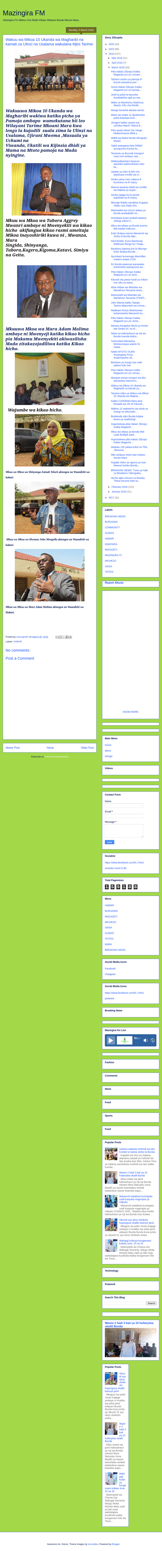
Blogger (116, 1544)
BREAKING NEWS (115, 516)
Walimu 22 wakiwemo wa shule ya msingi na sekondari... (129, 410)
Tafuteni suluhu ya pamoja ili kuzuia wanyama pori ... (126, 81)
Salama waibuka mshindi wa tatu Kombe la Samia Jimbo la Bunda (137, 1150)
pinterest (109, 998)
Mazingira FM (24, 13)
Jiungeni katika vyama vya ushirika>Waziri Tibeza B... (126, 124)
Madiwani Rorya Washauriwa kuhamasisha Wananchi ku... (128, 312)
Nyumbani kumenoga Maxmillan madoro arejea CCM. (128, 258)
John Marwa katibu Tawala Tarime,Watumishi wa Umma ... (129, 304)
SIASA (108, 566)
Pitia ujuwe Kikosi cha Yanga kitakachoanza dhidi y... (126, 132)
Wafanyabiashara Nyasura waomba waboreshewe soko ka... (127, 164)
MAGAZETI (111, 549)
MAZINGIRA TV (113, 555)
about (108, 750)
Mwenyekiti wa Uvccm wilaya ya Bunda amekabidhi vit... (128, 212)
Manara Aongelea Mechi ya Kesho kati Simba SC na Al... (129, 327)
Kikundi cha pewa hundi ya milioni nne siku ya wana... (129, 281)
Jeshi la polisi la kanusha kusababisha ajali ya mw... (126, 96)
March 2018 (118, 67)
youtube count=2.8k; (116, 868)
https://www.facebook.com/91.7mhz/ (124, 862)
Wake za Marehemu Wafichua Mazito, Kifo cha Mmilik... (127, 104)
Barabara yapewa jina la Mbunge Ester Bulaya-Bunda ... (129, 250)
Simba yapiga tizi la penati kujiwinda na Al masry (125, 196)
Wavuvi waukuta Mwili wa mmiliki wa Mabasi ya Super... (129, 189)
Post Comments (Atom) (56, 756)
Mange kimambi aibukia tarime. (128, 110)
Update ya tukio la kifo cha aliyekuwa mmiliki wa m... (126, 173)
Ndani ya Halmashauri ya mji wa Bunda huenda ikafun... (128, 335)
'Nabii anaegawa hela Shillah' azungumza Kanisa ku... (127, 147)
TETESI (109, 571)
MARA (108, 944)
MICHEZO (110, 560)
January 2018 (119, 491)
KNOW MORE (130, 711)
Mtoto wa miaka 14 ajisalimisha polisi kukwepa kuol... (128, 116)
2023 (112, 49)
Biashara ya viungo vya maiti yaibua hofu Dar (126, 364)
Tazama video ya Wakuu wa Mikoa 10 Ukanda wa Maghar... (129, 395)
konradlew (93, 1544)
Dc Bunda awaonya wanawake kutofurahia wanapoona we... (128, 266)
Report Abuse (114, 582)
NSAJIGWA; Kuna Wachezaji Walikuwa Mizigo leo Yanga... (128, 242)
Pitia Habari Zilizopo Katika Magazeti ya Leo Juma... (125, 319)
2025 (112, 44)
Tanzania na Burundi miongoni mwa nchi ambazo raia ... (127, 155)
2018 (112, 53)
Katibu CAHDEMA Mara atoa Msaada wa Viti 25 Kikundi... (127, 402)
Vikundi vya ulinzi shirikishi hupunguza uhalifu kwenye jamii (136, 1221)
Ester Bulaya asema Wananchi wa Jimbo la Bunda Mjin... (129, 235)
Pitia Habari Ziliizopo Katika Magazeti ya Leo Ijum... (126, 273)
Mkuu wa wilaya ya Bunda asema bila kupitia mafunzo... (129, 227)
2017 (112, 497)
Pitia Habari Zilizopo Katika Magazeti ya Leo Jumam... (126, 73)
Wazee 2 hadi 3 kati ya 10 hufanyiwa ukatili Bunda (133, 1174)
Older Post (87, 747)
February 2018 (119, 487)
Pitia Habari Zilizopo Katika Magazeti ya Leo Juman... (126, 371)
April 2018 (117, 62)
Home (50, 747)
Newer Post (13, 747)
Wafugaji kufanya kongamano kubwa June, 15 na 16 (135, 1242)
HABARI (18, 641)
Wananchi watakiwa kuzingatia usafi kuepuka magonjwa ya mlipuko (135, 1199)
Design (109, 756)
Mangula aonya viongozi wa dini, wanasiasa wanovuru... (128, 379)
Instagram (110, 974)
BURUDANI (111, 521)
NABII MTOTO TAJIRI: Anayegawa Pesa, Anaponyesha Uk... (123, 354)
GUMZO (109, 533)
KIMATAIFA (111, 544)
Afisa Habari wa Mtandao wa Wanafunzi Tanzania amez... (127, 289)
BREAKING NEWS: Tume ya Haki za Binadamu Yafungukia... (129, 472)
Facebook (110, 968)
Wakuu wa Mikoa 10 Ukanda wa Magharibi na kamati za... (128, 387)
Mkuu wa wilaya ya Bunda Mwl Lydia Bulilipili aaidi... (127, 433)
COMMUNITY (112, 527)
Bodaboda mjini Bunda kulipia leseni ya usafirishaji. (127, 418)
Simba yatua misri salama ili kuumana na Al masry (126, 181)
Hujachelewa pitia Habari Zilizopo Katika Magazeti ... (129, 425)
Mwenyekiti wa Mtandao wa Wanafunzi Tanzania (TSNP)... (128, 296)
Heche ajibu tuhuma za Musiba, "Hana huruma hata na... (128, 479)
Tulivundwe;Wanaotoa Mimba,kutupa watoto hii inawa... (125, 344)
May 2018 (117, 58)
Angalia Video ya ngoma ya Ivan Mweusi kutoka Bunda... (128, 464)
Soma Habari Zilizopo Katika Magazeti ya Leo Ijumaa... (126, 88)
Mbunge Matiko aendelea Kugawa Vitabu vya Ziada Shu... (129, 204)
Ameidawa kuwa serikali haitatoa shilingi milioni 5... (128, 219)
